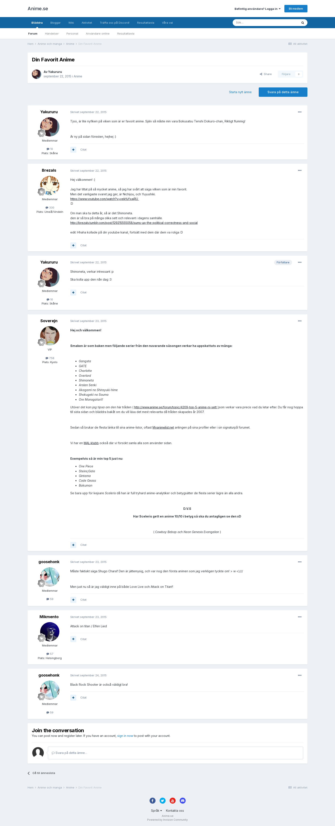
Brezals (49, 170)
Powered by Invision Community (167, 819)
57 (49, 653)
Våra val (167, 22)
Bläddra (37, 24)
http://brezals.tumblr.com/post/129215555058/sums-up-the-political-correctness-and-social (134, 223)
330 (50, 207)
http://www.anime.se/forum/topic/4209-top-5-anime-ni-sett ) (176, 407)
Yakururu (55, 72)
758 (50, 358)
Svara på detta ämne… (69, 753)
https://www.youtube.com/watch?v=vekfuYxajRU (104, 199)
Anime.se (38, 8)
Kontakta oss (175, 810)
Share (266, 74)
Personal (72, 33)
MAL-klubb (91, 443)
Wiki (71, 22)
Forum (32, 33)
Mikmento (49, 616)
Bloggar (55, 22)
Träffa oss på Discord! (114, 22)
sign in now (125, 736)
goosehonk (48, 561)
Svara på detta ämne (283, 92)
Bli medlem (296, 8)
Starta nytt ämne (240, 92)
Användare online (98, 33)
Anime (78, 76)
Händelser (52, 33)
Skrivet (88, 112)
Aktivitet (87, 22)
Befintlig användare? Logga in (258, 8)
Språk (156, 810)
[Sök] (254, 22)
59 (49, 599)
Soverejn (48, 321)
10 (50, 149)
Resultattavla (125, 33)
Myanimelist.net (163, 427)
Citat (83, 149)
